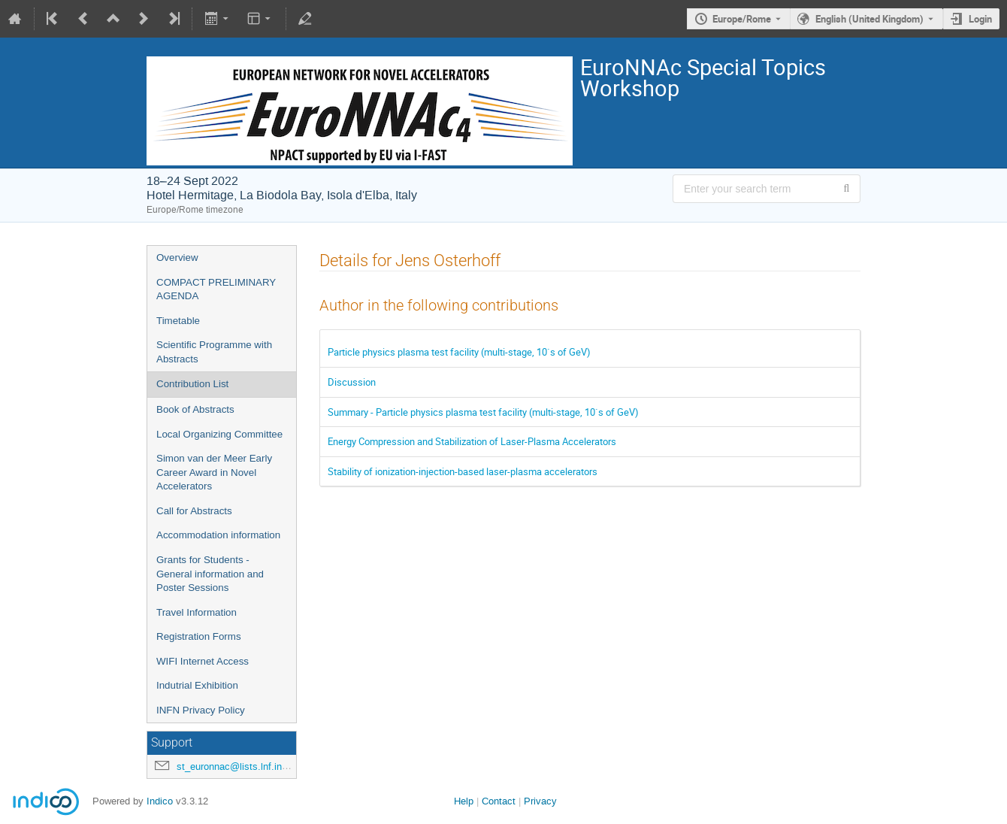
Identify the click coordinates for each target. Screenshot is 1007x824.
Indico (160, 801)
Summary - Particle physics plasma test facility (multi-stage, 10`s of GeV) (483, 412)
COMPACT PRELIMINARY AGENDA (216, 289)
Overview (177, 257)
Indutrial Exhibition (197, 685)
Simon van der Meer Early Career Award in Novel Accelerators (214, 472)
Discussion (352, 382)
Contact (499, 801)
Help (463, 801)
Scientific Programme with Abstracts (214, 352)
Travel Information (196, 612)
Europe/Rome (741, 19)
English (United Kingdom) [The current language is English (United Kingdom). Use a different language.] (869, 19)
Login (980, 19)
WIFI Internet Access (202, 661)
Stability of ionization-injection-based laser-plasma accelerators (462, 471)
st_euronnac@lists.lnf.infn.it (237, 766)
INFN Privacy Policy (200, 710)
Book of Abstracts (195, 409)
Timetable (178, 320)
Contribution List (192, 383)
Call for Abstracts (194, 511)
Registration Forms (198, 636)
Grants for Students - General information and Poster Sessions (210, 573)
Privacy (540, 801)
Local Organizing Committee (219, 434)
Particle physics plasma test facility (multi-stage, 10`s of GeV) (459, 352)
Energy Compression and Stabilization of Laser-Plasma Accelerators (472, 441)
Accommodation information (218, 535)
